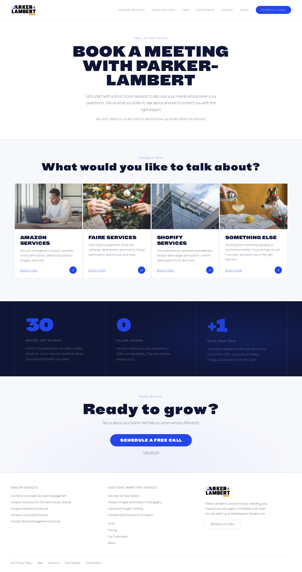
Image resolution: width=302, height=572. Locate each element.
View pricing (151, 452)
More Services (163, 10)
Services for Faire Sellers (124, 496)
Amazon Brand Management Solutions (36, 521)
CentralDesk (72, 563)
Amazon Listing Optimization (29, 515)
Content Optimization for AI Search (130, 515)
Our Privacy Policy (21, 563)
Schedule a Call (273, 10)
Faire (186, 10)
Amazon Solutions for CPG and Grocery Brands (41, 502)
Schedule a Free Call (151, 440)
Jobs (40, 563)
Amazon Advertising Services (29, 508)
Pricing (227, 10)
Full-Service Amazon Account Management (39, 496)
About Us (53, 563)
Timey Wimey (94, 563)
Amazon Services (132, 10)
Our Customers (118, 536)
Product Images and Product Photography (135, 502)
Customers (205, 10)
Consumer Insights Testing (125, 508)
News (244, 10)
